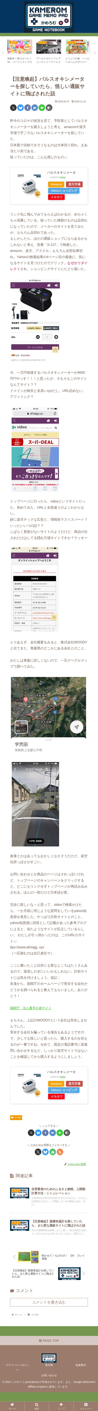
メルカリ (57, 203)
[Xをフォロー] (38, 1164)
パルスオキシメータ (62, 172)
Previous (3, 53)
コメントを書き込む (49, 1320)
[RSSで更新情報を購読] (60, 1164)
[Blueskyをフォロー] (45, 1164)
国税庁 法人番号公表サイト (32, 1014)
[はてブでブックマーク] (34, 107)
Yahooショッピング (65, 197)
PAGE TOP (49, 1359)
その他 (16, 1130)
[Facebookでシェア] (27, 107)
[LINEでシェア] (42, 107)
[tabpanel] (19, 52)
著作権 (49, 1383)
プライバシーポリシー (17, 1386)
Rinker (63, 177)
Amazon (57, 184)
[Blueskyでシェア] (20, 107)
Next (95, 53)
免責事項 (80, 1383)
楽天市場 (57, 190)
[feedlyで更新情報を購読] (52, 1164)
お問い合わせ (49, 1394)
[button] (49, 107)
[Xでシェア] (13, 107)
